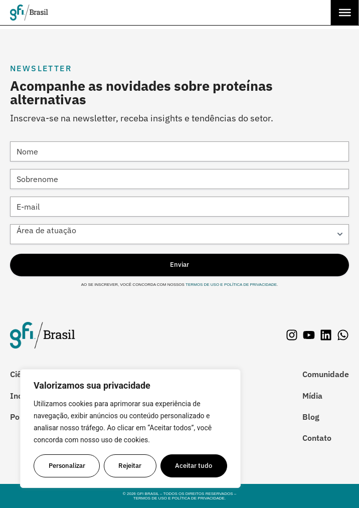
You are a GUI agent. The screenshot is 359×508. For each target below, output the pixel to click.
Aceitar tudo (194, 465)
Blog (310, 417)
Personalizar (67, 465)
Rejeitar (130, 465)
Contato (316, 438)
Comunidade (325, 374)
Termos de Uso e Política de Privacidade (231, 284)
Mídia (312, 396)
